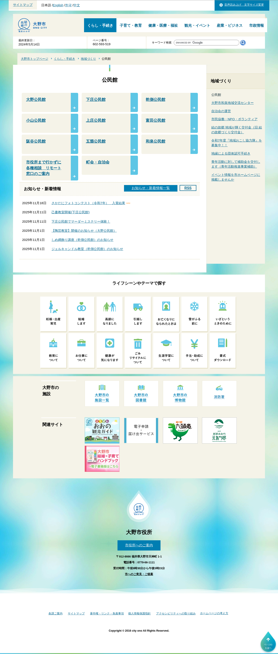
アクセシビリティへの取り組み (176, 613)
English (58, 5)
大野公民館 (36, 99)
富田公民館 (155, 120)
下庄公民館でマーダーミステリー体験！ (80, 221)
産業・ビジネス (230, 25)
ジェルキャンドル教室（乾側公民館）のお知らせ (87, 249)
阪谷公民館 (36, 141)
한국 (68, 5)
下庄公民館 (96, 99)
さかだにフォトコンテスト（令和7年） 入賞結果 (88, 203)
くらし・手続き (100, 25)
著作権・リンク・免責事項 (107, 613)
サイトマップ (23, 5)
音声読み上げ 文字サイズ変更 (244, 4)
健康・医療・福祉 (163, 25)
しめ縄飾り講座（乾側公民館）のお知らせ (82, 240)
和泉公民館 (155, 141)
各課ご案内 (55, 613)
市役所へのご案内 (139, 545)
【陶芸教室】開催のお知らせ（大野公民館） (84, 230)
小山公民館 (36, 120)
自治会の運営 (221, 111)
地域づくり (88, 58)
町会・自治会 (97, 162)
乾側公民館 (155, 99)
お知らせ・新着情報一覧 (151, 188)
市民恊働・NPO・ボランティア (234, 119)
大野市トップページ (34, 58)
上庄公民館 (96, 120)
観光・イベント (197, 25)
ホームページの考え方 (214, 613)
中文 (76, 5)
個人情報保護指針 (139, 613)
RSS (188, 188)
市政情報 (256, 25)
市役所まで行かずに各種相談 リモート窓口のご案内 (43, 168)
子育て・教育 (131, 25)
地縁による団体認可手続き (230, 153)
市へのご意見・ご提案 (139, 574)
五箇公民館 (96, 141)
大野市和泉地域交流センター (232, 103)
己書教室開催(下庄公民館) (70, 212)
